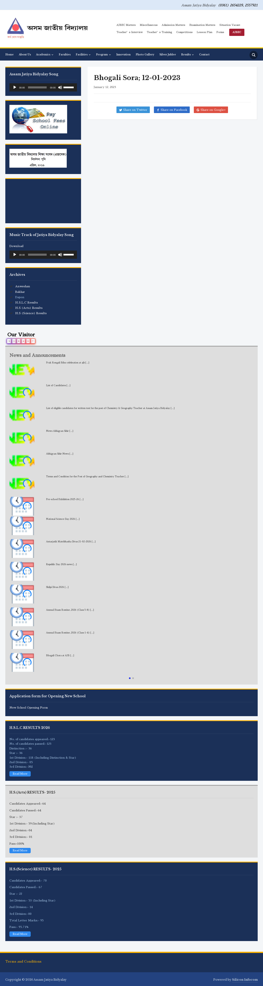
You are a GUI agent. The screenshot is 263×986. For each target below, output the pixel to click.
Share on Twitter (135, 109)
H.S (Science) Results (31, 313)
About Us (25, 54)
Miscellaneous (149, 25)
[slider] (37, 87)
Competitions (184, 32)
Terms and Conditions (23, 961)
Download (16, 246)
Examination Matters (202, 25)
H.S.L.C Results (26, 302)
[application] (43, 87)
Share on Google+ (213, 109)
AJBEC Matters (126, 25)
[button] (130, 678)
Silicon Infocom (245, 979)
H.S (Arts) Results (29, 307)
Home (9, 54)
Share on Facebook (174, 109)
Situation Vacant (229, 25)
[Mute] (60, 87)
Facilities (82, 54)
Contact (204, 54)
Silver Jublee (167, 54)
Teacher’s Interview (129, 32)
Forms (220, 32)
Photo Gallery (145, 54)
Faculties (65, 54)
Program (102, 54)
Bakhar (20, 291)
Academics (43, 54)
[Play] (15, 87)
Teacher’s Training (159, 32)
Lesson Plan (204, 32)
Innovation (123, 54)
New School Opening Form (28, 707)
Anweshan (22, 286)
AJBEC (237, 32)
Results (186, 54)
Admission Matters (173, 25)
